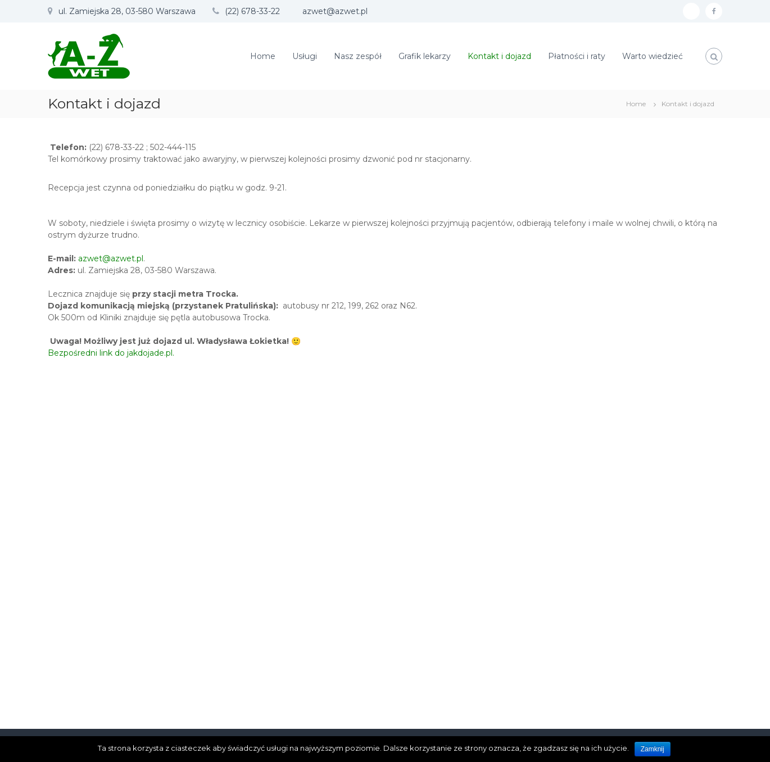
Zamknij (652, 749)
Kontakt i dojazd (499, 56)
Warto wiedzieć (652, 56)
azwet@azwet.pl (110, 258)
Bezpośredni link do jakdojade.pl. (111, 353)
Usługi (304, 56)
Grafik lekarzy (424, 56)
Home (262, 56)
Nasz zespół (358, 56)
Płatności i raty (576, 56)
